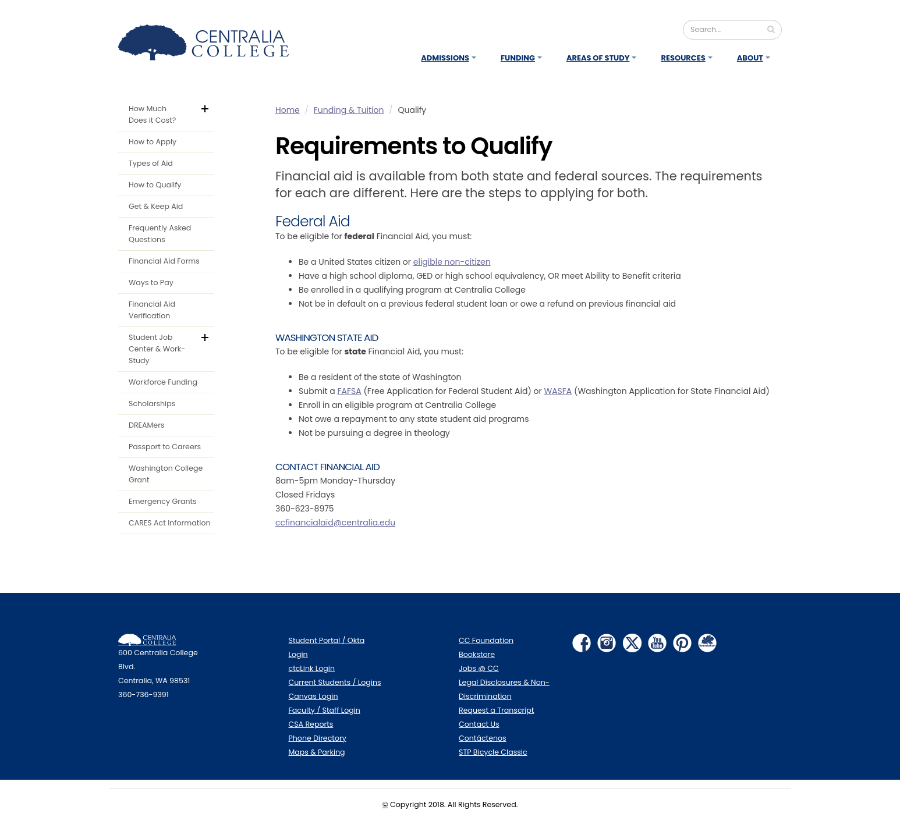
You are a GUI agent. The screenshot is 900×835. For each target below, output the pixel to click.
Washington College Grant (166, 474)
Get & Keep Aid (156, 206)
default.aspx (212, 107)
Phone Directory (317, 738)
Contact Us (479, 724)
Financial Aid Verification (152, 310)
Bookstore (477, 654)
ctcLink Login (312, 668)
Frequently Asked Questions (160, 233)
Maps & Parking (317, 752)
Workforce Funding (163, 382)
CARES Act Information (170, 523)
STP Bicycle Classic (493, 752)
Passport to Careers (165, 447)
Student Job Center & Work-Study (157, 348)
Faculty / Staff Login (324, 710)
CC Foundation (486, 640)
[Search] (732, 30)
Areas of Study (598, 57)
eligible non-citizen (452, 262)
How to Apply (152, 142)
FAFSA (350, 391)
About (750, 57)
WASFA (558, 391)
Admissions (445, 57)
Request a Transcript (496, 710)
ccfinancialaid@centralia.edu (335, 522)
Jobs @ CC (479, 668)
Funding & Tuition (349, 110)
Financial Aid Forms (164, 261)
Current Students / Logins (335, 682)
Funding (518, 57)
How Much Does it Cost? (152, 114)
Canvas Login (313, 696)
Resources (683, 57)
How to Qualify (155, 185)
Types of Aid (151, 163)
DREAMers (146, 425)
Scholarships (152, 403)
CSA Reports (311, 724)
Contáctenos (482, 738)
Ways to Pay (151, 282)
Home (287, 110)
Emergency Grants (163, 501)
